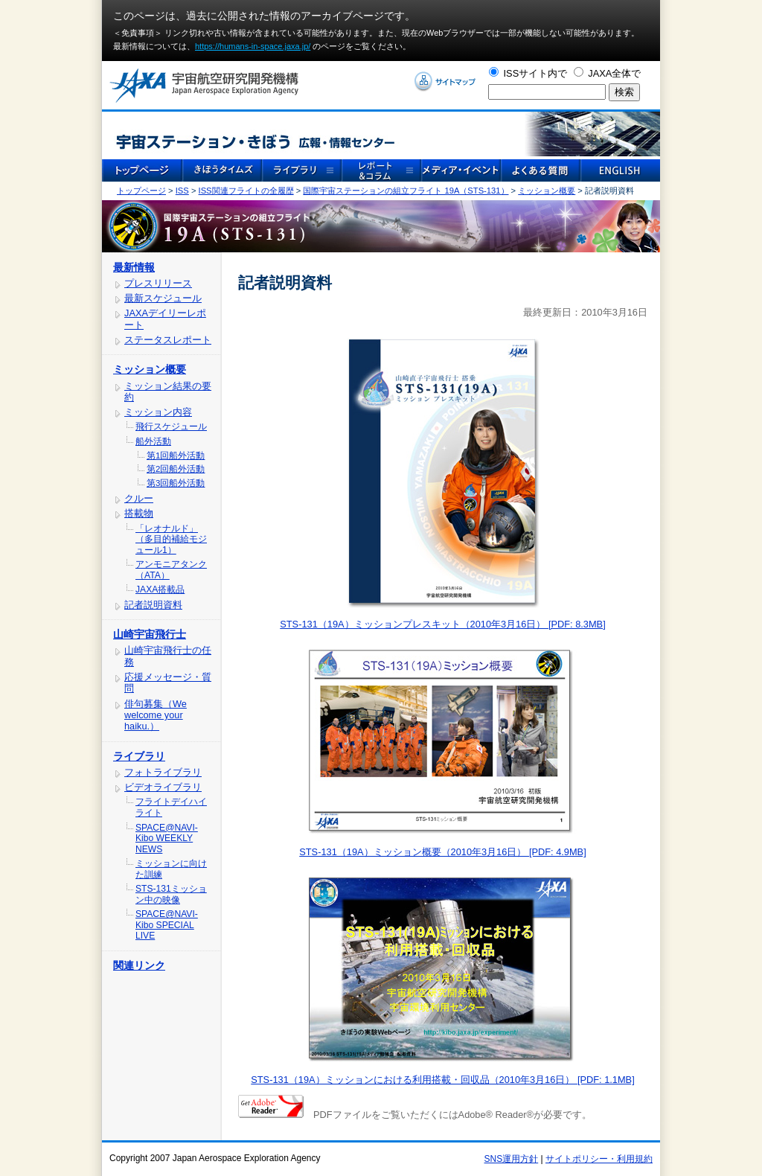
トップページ (141, 190)
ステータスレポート (167, 339)
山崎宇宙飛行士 (149, 634)
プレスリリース (158, 283)
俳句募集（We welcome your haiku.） (155, 715)
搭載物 (138, 513)
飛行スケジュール (171, 426)
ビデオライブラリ (163, 787)
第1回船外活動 (176, 455)
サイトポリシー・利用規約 (599, 1159)
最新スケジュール (163, 298)
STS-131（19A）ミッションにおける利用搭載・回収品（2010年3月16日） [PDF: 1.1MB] (442, 1079)
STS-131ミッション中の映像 (171, 894)
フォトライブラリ (163, 772)
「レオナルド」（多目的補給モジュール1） (171, 539)
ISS (182, 190)
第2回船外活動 (176, 468)
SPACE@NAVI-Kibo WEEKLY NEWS (166, 838)
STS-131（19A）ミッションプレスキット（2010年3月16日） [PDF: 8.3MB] (442, 624)
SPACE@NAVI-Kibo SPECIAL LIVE (166, 925)
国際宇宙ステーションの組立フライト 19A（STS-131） (405, 190)
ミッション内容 (158, 412)
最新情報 (134, 267)
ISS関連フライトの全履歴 (246, 190)
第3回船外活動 (176, 483)
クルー (138, 498)
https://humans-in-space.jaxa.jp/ (252, 46)
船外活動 (153, 441)
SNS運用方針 (511, 1159)
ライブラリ (139, 756)
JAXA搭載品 (160, 589)
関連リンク (139, 965)
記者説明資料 (153, 604)
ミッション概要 (546, 190)
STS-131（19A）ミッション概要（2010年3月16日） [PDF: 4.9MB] (442, 851)
